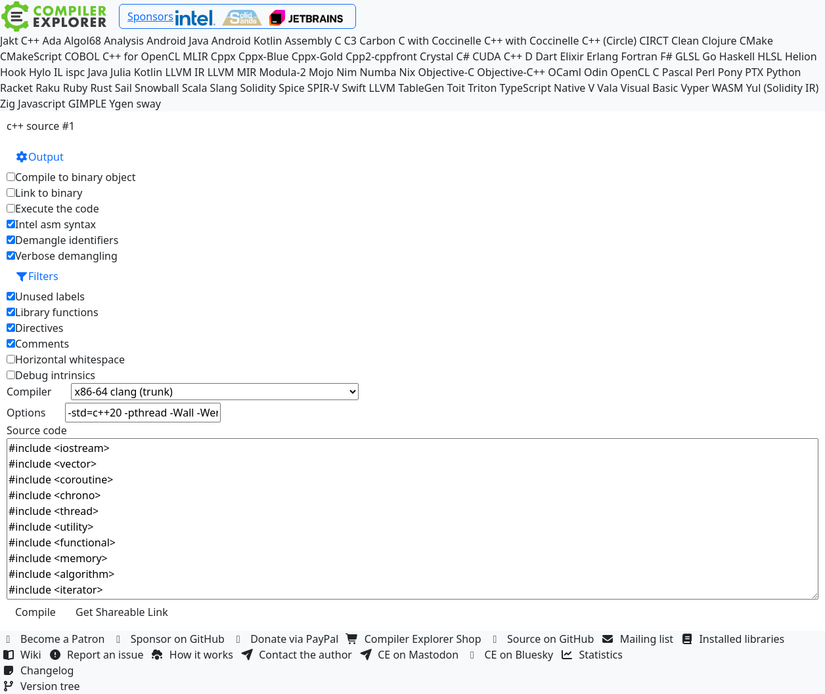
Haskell (737, 56)
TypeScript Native (543, 88)
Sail (123, 88)
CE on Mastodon (410, 654)
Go (709, 56)
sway (149, 103)
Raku (47, 88)
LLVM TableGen (407, 88)
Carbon (377, 40)
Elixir (571, 56)
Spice (291, 88)
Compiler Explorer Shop (415, 639)
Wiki (23, 654)
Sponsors (150, 16)
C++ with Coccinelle (531, 40)
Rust (101, 88)
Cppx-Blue (263, 56)
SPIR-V (323, 88)
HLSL (769, 56)
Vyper (694, 88)
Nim (346, 72)
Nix (407, 72)
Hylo (40, 72)
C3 (350, 40)
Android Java (177, 40)
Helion (801, 56)
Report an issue (98, 654)
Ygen (121, 103)
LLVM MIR (232, 72)
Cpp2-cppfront (381, 56)
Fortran (639, 56)
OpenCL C (635, 72)
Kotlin (148, 72)
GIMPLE (87, 103)
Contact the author (297, 654)
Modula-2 (282, 72)
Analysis (124, 40)
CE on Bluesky (511, 654)
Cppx (223, 56)
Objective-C (446, 72)
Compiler (29, 391)
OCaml (564, 72)
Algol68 (82, 40)
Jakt (9, 40)
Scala (195, 88)
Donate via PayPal (287, 639)
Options (26, 412)
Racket (16, 88)
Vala (607, 88)
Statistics (594, 654)
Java (97, 72)
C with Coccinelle (439, 40)
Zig (7, 103)
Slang (224, 88)
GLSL (687, 56)
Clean (685, 40)
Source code (37, 430)
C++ (30, 40)
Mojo (321, 72)
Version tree (42, 686)
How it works (193, 654)
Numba (378, 72)
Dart (546, 56)
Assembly (308, 40)
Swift (354, 88)
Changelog (39, 670)
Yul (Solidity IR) (782, 88)
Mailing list (639, 639)
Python (783, 72)
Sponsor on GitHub (170, 639)
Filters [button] (36, 276)
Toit (456, 88)
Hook (13, 72)
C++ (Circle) (609, 40)
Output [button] (39, 157)
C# (463, 56)
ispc (75, 72)
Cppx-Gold (317, 56)
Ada (51, 40)
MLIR (195, 56)
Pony (730, 72)
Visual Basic (649, 88)
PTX (754, 72)
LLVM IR (184, 72)
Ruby (75, 88)
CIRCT (654, 40)
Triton (482, 88)
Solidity (258, 88)
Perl (705, 72)
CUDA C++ (497, 56)
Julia (120, 72)
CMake (756, 40)
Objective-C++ (511, 72)
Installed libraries (734, 639)
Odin (596, 72)
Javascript (41, 103)
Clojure (719, 40)
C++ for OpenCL (141, 56)
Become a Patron (55, 639)
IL (58, 72)
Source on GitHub (543, 639)
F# (666, 56)
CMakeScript (31, 56)
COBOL (82, 56)
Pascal (677, 72)
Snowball (157, 88)
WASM (728, 88)
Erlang (602, 56)
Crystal (436, 56)
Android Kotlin (247, 40)
